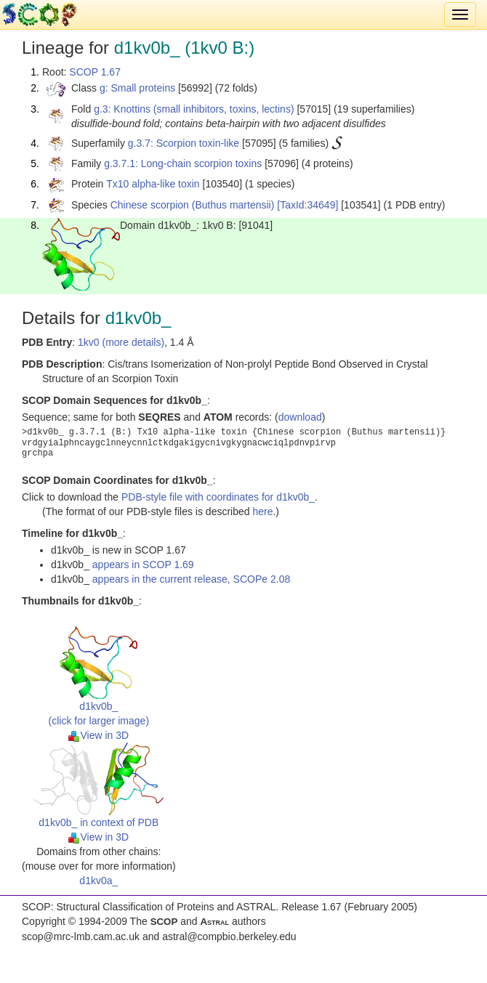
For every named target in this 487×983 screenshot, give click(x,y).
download (300, 417)
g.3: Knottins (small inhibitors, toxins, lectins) (194, 109)
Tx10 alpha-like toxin (152, 184)
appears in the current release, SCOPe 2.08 (191, 579)
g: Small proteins (137, 88)
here (262, 511)
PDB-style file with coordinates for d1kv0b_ (218, 497)
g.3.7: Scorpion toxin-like (183, 143)
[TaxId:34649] (307, 205)
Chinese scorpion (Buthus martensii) (192, 205)
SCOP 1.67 (95, 72)
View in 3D (98, 735)
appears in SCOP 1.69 (143, 564)
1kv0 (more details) (121, 342)
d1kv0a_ (98, 880)
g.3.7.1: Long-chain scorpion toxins (183, 163)
